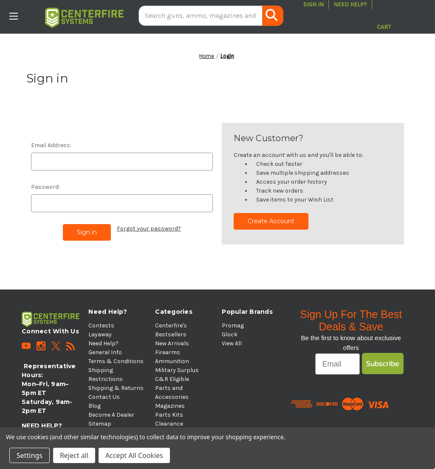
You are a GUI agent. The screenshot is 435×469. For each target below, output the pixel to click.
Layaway (100, 334)
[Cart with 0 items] (383, 15)
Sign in (313, 4)
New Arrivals (172, 343)
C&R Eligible (172, 379)
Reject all (74, 455)
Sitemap (99, 423)
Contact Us (104, 397)
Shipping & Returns (116, 388)
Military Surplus (177, 370)
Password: (45, 186)
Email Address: (51, 145)
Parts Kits (169, 414)
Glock (229, 334)
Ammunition (172, 361)
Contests (101, 325)
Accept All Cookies (134, 455)
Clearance (169, 423)
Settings (29, 455)
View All (232, 343)
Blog (94, 405)
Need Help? (350, 4)
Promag (233, 325)
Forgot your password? (149, 228)
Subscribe (382, 363)
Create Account (271, 221)
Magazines (170, 405)
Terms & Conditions (116, 361)
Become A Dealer (111, 414)
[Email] (337, 364)
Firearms (167, 352)
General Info (105, 352)
